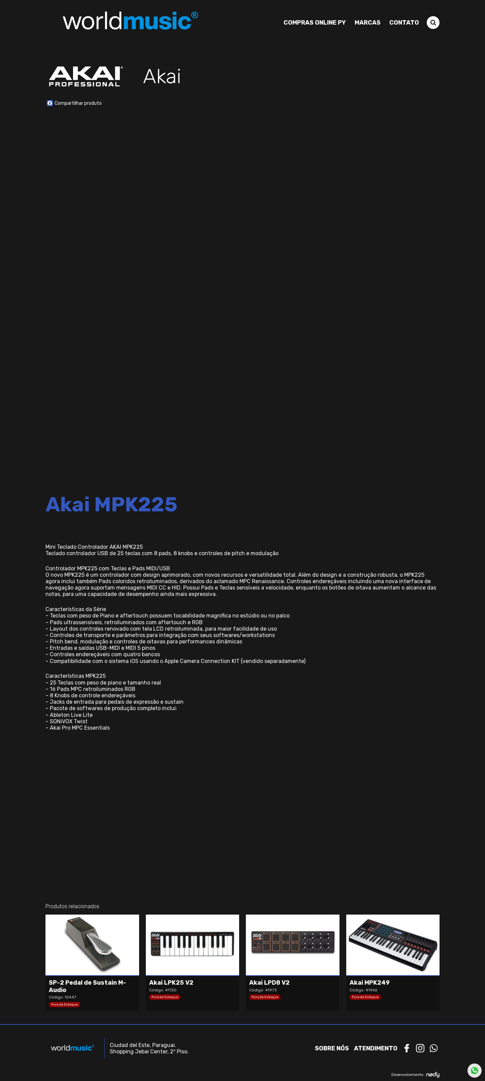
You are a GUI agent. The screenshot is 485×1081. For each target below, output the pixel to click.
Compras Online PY (315, 23)
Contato (404, 23)
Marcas (368, 23)
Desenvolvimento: (415, 1075)
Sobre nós (332, 1048)
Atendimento (375, 1048)
